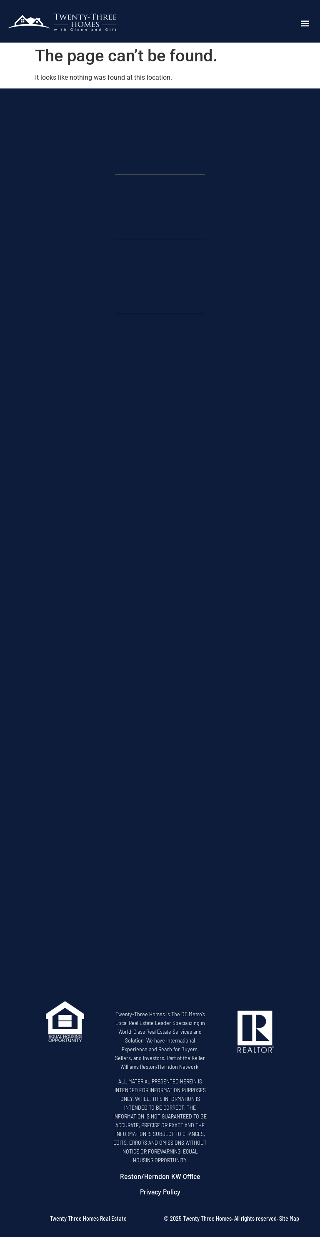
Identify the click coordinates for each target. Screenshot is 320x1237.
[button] (305, 23)
